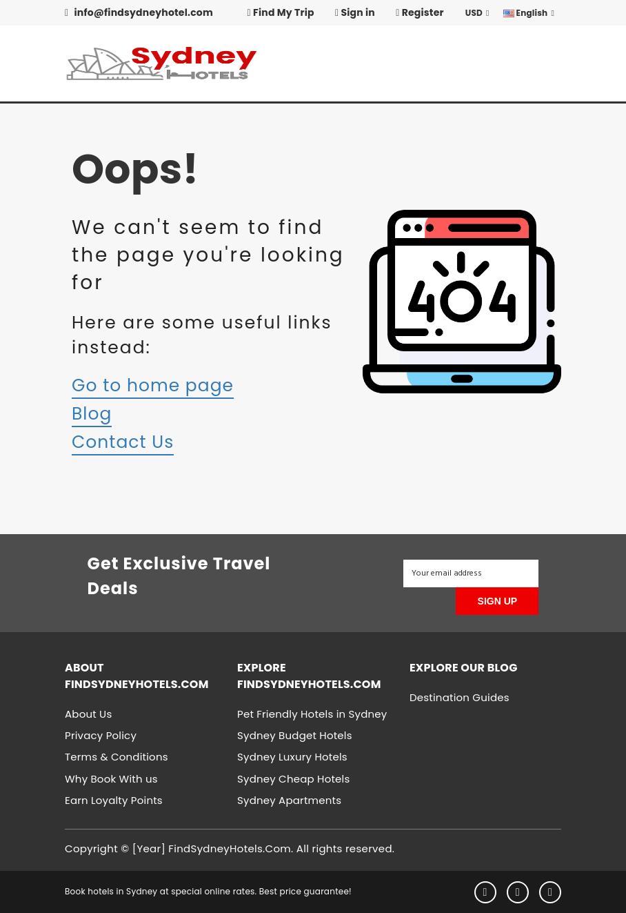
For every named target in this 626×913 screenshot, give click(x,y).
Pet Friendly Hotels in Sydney (312, 714)
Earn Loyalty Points (114, 800)
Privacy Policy (101, 735)
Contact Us (123, 442)
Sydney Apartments (289, 800)
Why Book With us (111, 779)
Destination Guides (459, 697)
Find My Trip (281, 12)
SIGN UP (498, 601)
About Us (88, 714)
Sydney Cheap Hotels (293, 779)
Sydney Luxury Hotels (292, 756)
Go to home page (153, 385)
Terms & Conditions (116, 756)
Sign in (355, 12)
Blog (92, 414)
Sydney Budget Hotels (294, 735)
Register (420, 12)
